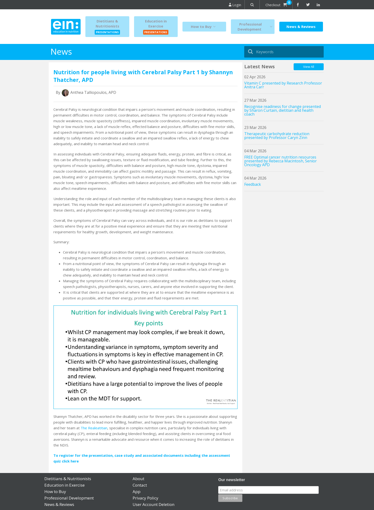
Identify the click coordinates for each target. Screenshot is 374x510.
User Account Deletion (153, 504)
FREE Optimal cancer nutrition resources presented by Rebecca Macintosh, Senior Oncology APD (280, 160)
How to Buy (204, 26)
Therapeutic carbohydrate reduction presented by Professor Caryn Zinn (276, 135)
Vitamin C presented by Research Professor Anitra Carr (283, 85)
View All (308, 66)
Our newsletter (231, 480)
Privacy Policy (145, 498)
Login (235, 4)
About (138, 478)
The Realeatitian (94, 427)
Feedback (252, 184)
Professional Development (256, 27)
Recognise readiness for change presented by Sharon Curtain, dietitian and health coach (282, 110)
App (136, 491)
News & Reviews (301, 26)
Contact (140, 485)
